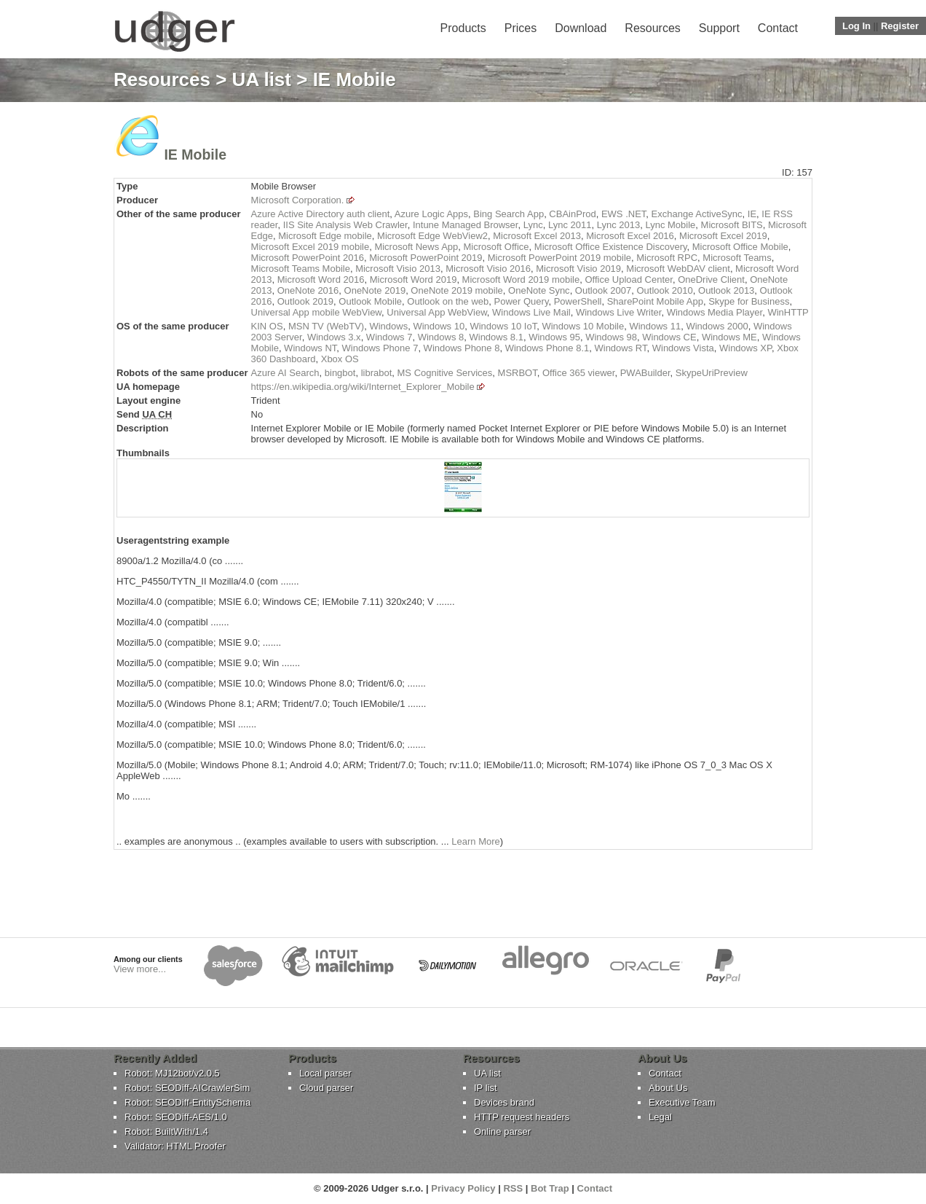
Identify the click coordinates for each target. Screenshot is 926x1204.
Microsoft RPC (666, 257)
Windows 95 (554, 337)
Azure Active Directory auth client (320, 213)
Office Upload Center (628, 279)
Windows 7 (389, 337)
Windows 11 (655, 326)
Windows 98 (611, 337)
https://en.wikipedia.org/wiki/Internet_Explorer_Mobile (363, 386)
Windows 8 (441, 337)
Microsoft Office (496, 246)
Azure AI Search (285, 372)
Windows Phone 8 (462, 348)
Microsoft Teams (737, 257)
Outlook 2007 (603, 290)
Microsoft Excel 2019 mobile (310, 246)
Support (719, 28)
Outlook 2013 (726, 290)
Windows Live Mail (531, 312)
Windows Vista (683, 348)
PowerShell (578, 301)
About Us (668, 1087)
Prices (520, 28)
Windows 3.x (334, 337)
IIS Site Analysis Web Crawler (345, 224)
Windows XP (745, 348)
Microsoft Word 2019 (413, 279)
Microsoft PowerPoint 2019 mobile (559, 257)
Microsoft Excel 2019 (723, 235)
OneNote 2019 (375, 290)
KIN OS (267, 326)
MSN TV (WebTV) (326, 326)
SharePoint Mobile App (655, 301)
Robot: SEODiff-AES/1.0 (175, 1116)
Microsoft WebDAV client (678, 268)
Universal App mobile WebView (316, 312)
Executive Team (682, 1102)
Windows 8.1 (496, 337)
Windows (388, 326)
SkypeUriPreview (712, 372)
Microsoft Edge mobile (325, 235)
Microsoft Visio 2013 (397, 268)
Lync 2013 (619, 224)
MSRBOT (517, 372)
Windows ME (729, 337)
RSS (513, 1188)
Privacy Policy (463, 1188)
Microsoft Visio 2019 (578, 268)
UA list (261, 79)
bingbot (340, 372)
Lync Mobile (670, 224)
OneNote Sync (539, 290)
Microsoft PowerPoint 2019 (425, 257)
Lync (533, 224)
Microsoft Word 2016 (321, 279)
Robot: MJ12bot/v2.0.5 (172, 1073)
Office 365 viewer (578, 372)
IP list (485, 1087)
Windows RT (620, 348)
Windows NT (310, 348)
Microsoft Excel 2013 (537, 235)
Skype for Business (748, 301)
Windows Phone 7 (380, 348)
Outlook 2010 (664, 290)
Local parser (325, 1073)
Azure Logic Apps (431, 213)
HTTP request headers (521, 1116)
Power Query (521, 301)
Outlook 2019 (305, 301)
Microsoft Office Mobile (740, 246)
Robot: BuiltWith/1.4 (166, 1131)
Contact (778, 28)
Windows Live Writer (619, 312)
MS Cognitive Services (445, 372)
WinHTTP (787, 312)
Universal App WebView (437, 312)
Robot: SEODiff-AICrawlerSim (187, 1087)
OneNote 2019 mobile (456, 290)
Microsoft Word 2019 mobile (521, 279)
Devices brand (504, 1102)
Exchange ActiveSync (697, 213)
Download (580, 28)
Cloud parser (326, 1087)
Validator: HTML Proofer (175, 1146)
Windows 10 (438, 326)
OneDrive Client (711, 279)
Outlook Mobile (370, 301)
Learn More (475, 841)
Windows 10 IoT (503, 326)
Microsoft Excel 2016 (630, 235)
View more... (140, 968)
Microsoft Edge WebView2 (432, 235)
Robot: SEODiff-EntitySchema (187, 1102)
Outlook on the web (447, 301)
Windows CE (669, 337)
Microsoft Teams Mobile (300, 268)
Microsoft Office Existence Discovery (610, 246)
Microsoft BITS (732, 224)
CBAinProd (572, 213)
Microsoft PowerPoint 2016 (307, 257)
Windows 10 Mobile (583, 326)
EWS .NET (623, 213)
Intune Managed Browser (465, 224)
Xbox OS (340, 358)
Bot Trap (550, 1188)
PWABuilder (645, 372)
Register (900, 25)
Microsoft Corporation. (297, 200)
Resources (652, 28)
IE (752, 213)
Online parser (502, 1131)
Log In (856, 25)
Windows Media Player (715, 312)
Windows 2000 (717, 326)
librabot (376, 372)
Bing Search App (508, 213)
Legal (660, 1116)
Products (463, 28)
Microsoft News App (416, 246)
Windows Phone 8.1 (547, 348)
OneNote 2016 (308, 290)
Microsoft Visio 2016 (488, 268)
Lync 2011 (570, 224)
